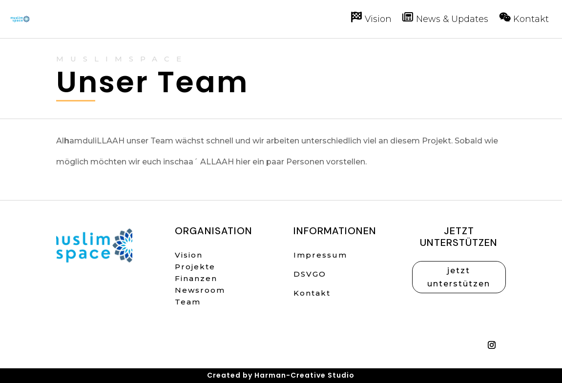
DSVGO (309, 274)
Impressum (320, 255)
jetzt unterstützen (458, 277)
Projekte (195, 266)
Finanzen (196, 278)
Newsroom (200, 290)
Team (188, 301)
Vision (189, 255)
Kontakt (312, 293)
